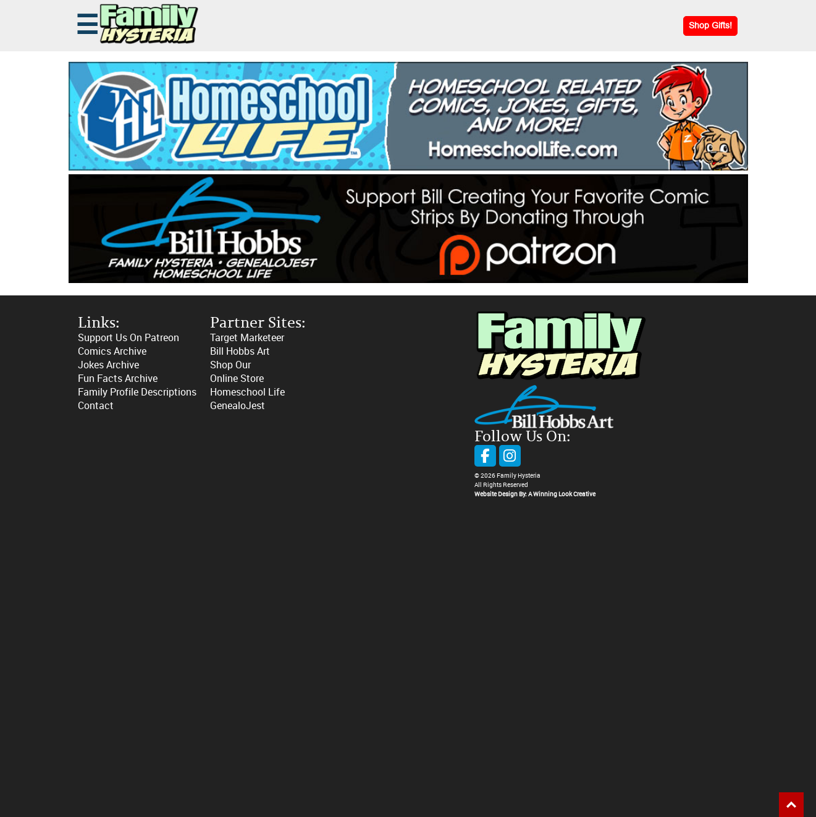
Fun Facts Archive (118, 378)
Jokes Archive (108, 365)
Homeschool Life (247, 392)
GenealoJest (237, 406)
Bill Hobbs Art (240, 351)
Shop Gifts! (710, 26)
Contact (96, 406)
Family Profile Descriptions (137, 392)
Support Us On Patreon (128, 338)
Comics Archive (112, 351)
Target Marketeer (247, 338)
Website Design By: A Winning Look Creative (534, 494)
